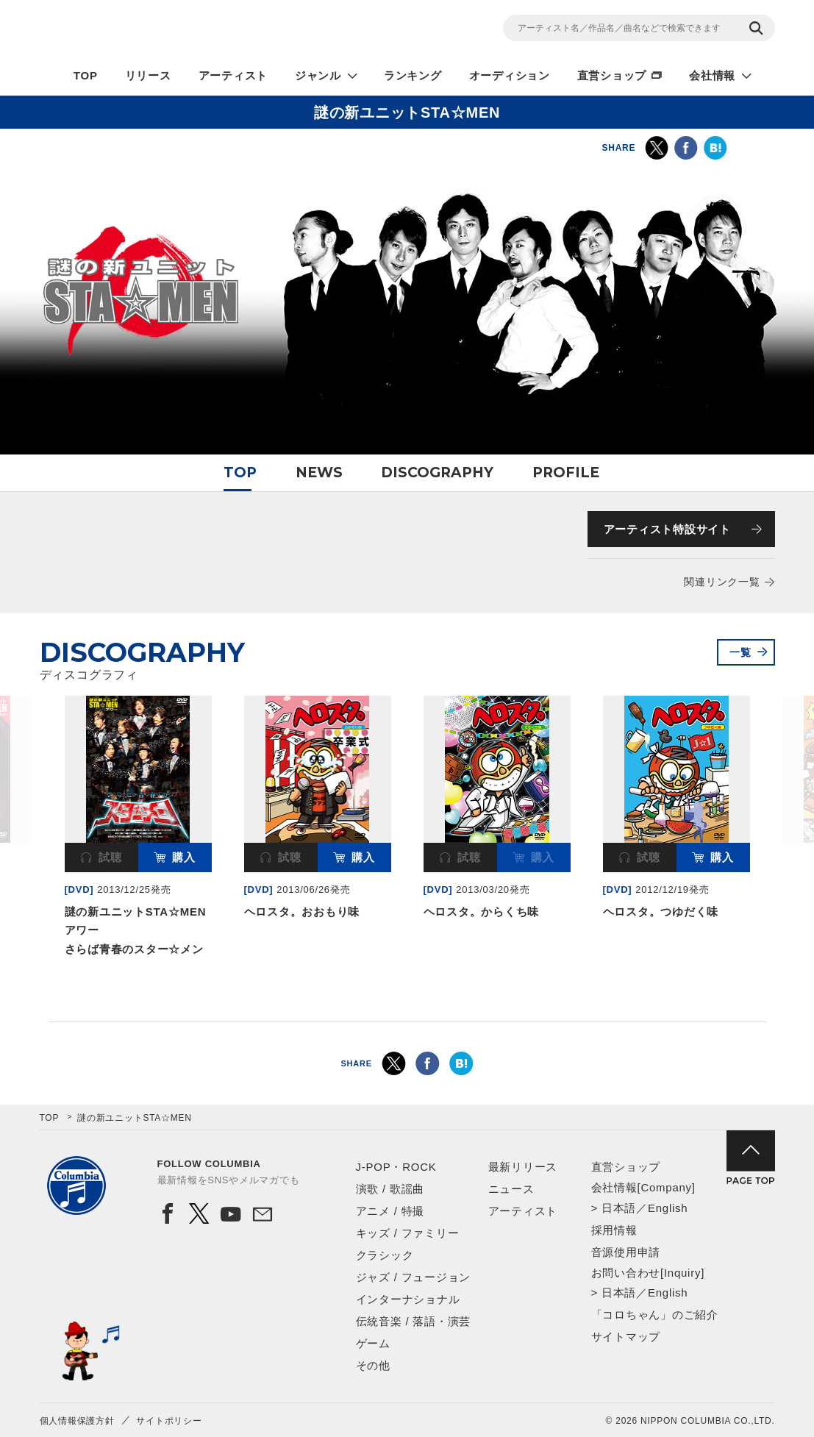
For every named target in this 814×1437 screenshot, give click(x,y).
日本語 (618, 1208)
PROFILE (565, 472)
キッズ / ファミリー (408, 1233)
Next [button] (766, 781)
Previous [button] (48, 781)
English (668, 1208)
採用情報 (614, 1230)
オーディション (509, 75)
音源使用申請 (626, 1252)
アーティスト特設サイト (667, 529)
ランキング (413, 75)
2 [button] (407, 993)
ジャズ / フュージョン (413, 1277)
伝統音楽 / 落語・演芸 (413, 1321)
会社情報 (712, 75)
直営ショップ (612, 75)
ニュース (511, 1189)
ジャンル (318, 75)
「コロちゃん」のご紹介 (654, 1314)
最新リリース (523, 1166)
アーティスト (233, 75)
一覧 (740, 652)
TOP (86, 75)
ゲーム (373, 1343)
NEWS (319, 472)
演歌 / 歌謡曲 (390, 1189)
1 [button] (391, 993)
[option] (138, 829)
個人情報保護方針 (77, 1421)
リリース (148, 75)
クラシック (385, 1255)
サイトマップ (626, 1336)
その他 (373, 1365)
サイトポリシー (168, 1421)
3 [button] (423, 993)
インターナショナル (408, 1299)
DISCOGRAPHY (437, 472)
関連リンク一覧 (722, 582)
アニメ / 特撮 (390, 1211)
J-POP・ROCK (396, 1166)
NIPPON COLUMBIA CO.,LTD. (172, 30)
